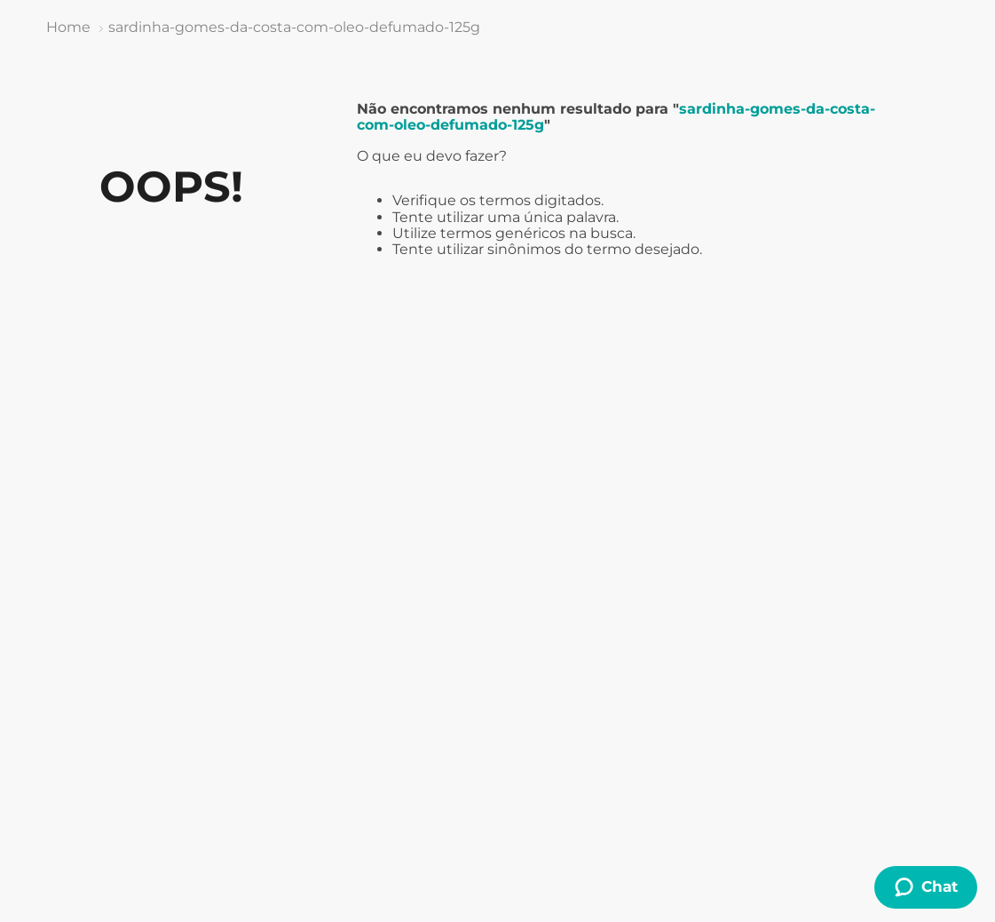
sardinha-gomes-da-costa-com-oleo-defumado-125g (294, 27)
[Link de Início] (68, 27)
